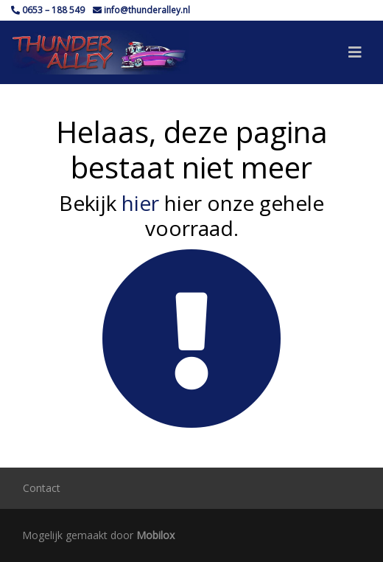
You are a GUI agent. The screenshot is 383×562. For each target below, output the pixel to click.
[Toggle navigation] (355, 52)
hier (140, 203)
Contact (41, 488)
